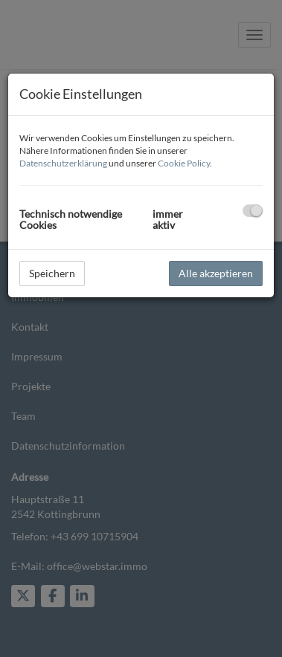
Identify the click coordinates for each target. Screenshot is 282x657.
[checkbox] (253, 210)
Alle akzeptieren (216, 273)
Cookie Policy (184, 163)
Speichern (52, 273)
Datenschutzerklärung (63, 163)
